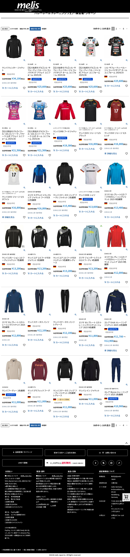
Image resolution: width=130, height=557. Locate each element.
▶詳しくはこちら (26, 476)
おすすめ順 (14, 29)
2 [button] (116, 28)
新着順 (44, 29)
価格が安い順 (24, 29)
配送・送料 (41, 471)
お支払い (8, 471)
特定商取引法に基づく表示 (12, 550)
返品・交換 (72, 471)
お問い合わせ (42, 550)
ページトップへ (126, 443)
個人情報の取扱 (29, 550)
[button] (127, 29)
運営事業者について (107, 471)
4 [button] (123, 28)
